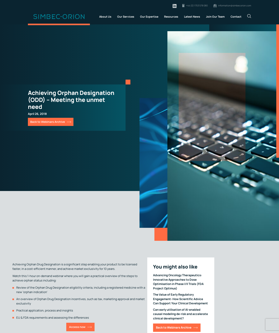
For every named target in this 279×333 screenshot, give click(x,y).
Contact (236, 16)
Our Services (125, 16)
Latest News (192, 16)
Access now (77, 327)
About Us (105, 16)
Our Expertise (149, 16)
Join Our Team (215, 16)
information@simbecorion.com (234, 5)
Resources (171, 16)
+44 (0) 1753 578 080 (197, 5)
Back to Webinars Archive (47, 122)
